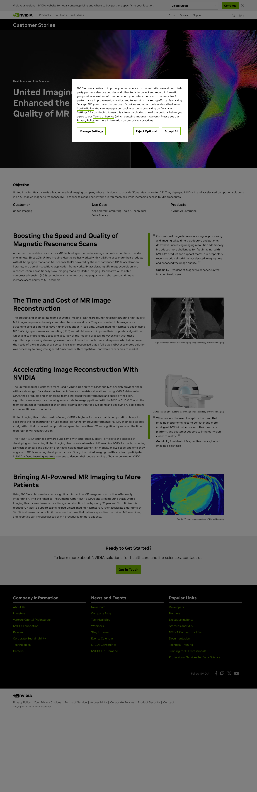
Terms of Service (103, 116)
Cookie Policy (85, 108)
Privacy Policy (85, 120)
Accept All (171, 131)
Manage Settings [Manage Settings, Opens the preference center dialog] (91, 131)
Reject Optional (146, 131)
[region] (130, 110)
